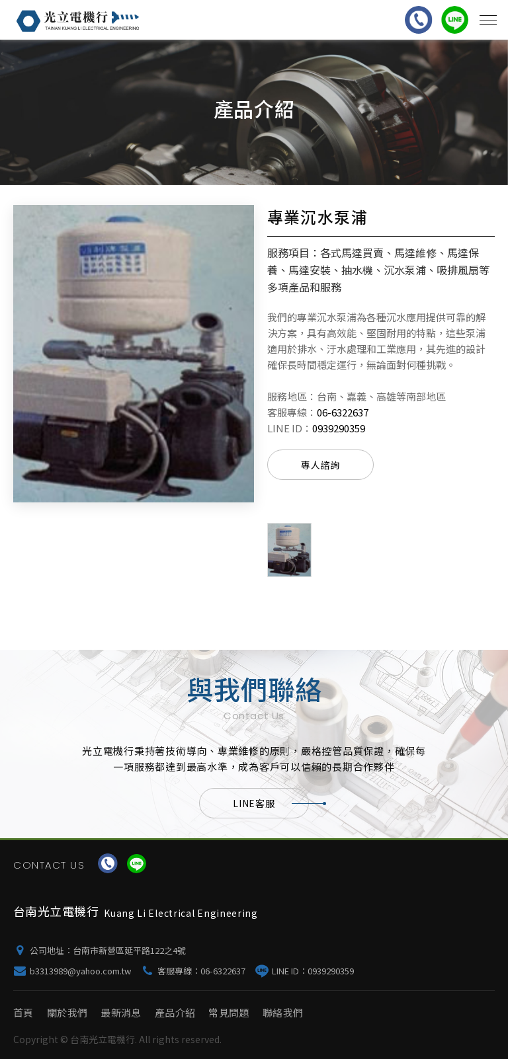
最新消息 (121, 1012)
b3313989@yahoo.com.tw (80, 970)
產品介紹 (175, 1012)
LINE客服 (270, 803)
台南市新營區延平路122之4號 (129, 950)
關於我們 (67, 1012)
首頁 (23, 1012)
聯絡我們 (283, 1012)
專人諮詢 (320, 464)
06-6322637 (342, 412)
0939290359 (338, 428)
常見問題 (228, 1012)
